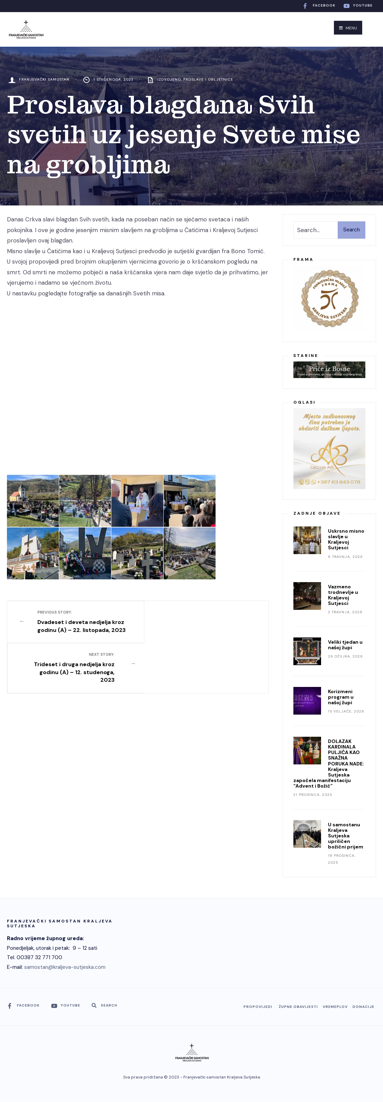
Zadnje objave (317, 513)
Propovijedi (258, 1006)
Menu (348, 28)
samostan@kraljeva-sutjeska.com (65, 967)
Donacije (363, 1006)
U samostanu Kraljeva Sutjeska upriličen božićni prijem (345, 835)
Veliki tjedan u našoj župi (345, 645)
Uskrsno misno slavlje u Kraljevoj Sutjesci (346, 539)
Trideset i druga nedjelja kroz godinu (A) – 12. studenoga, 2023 (197, 625)
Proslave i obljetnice (208, 79)
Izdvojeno (169, 79)
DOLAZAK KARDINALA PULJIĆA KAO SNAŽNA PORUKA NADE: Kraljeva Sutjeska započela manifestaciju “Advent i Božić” (328, 763)
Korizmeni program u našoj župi (341, 697)
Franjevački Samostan (44, 79)
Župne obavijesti (298, 1006)
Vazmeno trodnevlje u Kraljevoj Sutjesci (343, 595)
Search (351, 229)
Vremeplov (335, 1006)
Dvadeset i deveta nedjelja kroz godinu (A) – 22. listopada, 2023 (78, 625)
